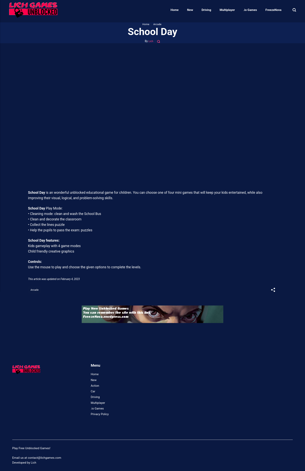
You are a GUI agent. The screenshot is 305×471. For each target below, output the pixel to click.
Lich (150, 41)
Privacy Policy (100, 414)
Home (171, 10)
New (187, 10)
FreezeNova (270, 10)
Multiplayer (224, 10)
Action (95, 386)
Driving (203, 10)
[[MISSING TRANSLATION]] (273, 290)
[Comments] (158, 41)
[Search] (291, 10)
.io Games (247, 10)
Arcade (35, 289)
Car (93, 391)
